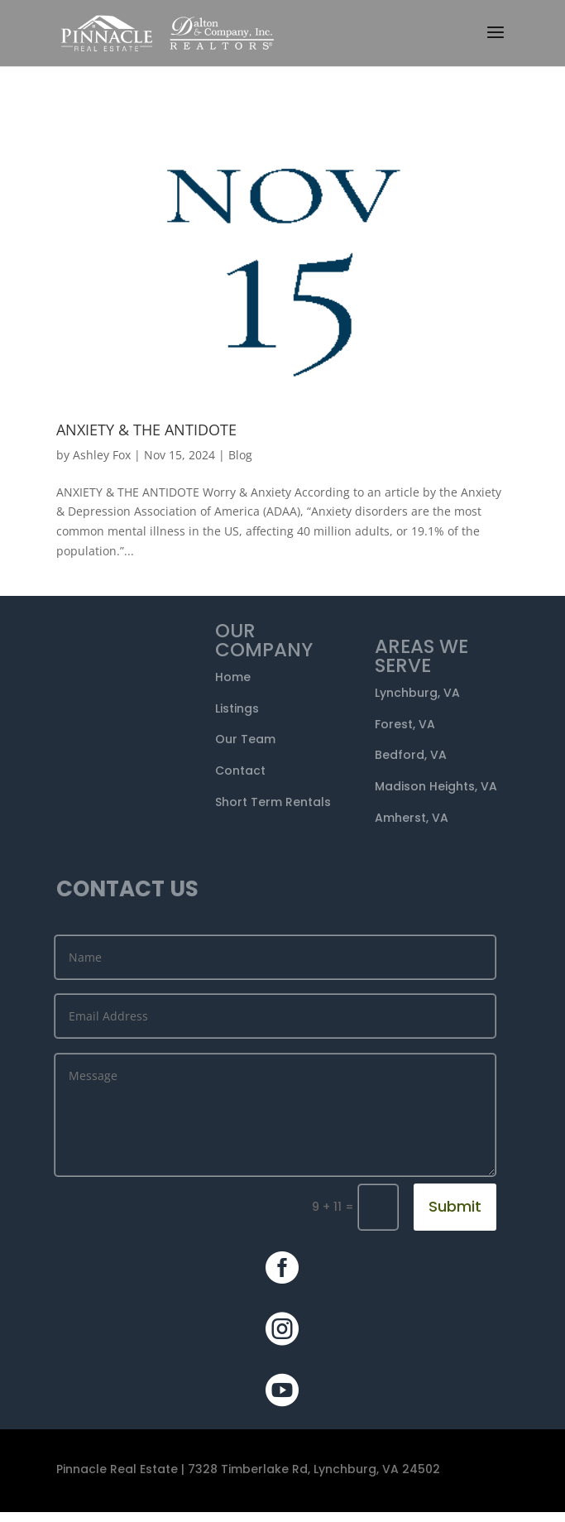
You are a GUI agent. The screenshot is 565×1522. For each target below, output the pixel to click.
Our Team (245, 739)
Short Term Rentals (273, 802)
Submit (455, 1206)
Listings (237, 708)
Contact (240, 770)
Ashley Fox (102, 455)
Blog (240, 455)
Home (233, 677)
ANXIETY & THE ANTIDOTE (146, 429)
